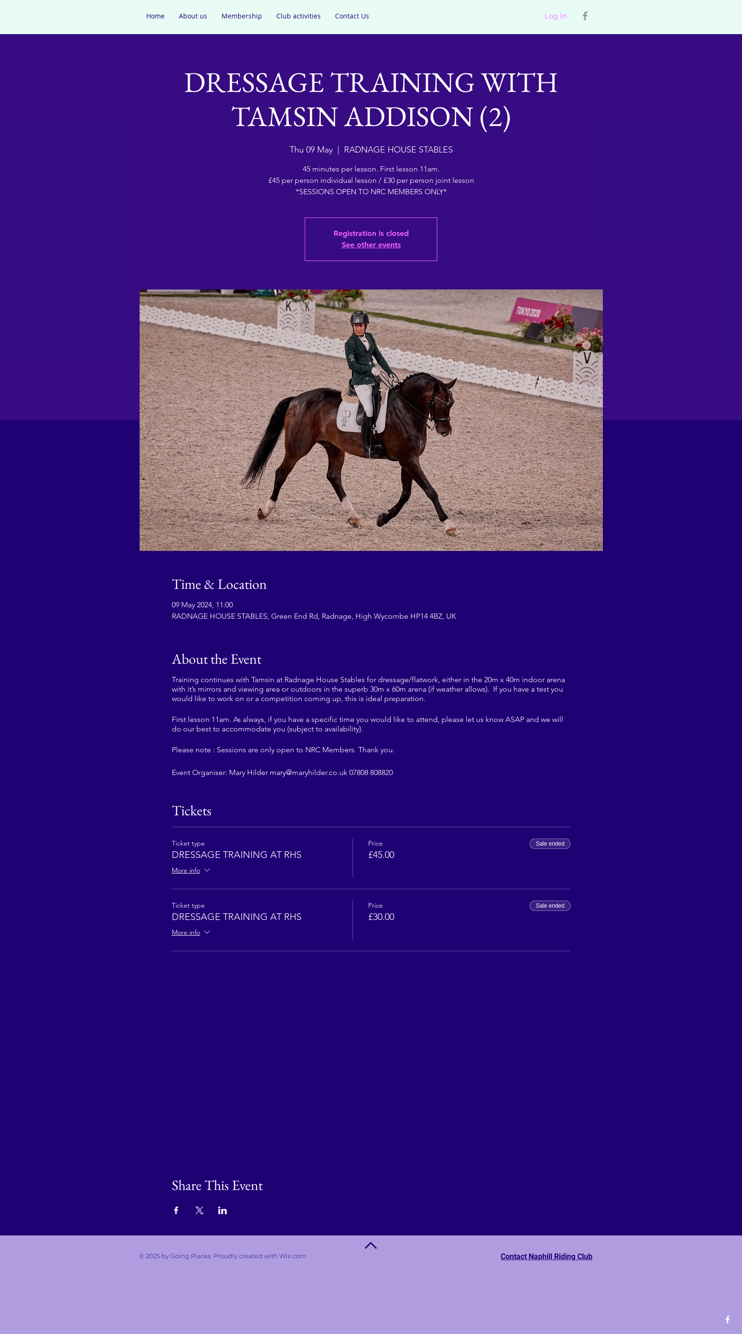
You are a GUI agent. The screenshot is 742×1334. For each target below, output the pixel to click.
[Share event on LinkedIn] (222, 1210)
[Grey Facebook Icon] (585, 16)
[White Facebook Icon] (728, 1320)
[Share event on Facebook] (176, 1210)
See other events (371, 244)
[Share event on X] (199, 1210)
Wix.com (306, 1256)
